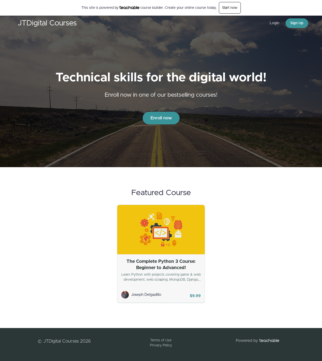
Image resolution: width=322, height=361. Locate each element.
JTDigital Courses (47, 23)
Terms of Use (161, 340)
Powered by (257, 341)
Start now (229, 8)
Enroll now (161, 118)
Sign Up (296, 23)
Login (274, 23)
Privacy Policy (161, 345)
